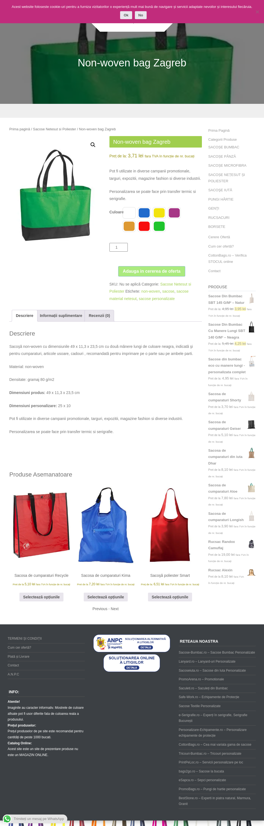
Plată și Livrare (18, 657)
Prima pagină (19, 129)
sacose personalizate (157, 298)
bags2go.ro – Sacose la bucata (201, 771)
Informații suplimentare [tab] (61, 315)
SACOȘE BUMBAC (223, 147)
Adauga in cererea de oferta (152, 271)
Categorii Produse (222, 139)
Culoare (116, 212)
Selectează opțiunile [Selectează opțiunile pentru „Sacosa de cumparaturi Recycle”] (41, 597)
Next (115, 609)
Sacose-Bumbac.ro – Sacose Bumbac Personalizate (217, 652)
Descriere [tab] (24, 315)
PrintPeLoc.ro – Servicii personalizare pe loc (211, 762)
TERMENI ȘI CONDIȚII (25, 638)
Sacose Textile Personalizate (200, 706)
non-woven (150, 291)
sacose (168, 291)
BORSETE (216, 227)
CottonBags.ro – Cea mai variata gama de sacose (215, 744)
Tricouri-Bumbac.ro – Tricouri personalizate (210, 754)
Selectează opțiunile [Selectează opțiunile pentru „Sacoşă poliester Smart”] (170, 597)
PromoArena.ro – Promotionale (201, 679)
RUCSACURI (218, 218)
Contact (214, 271)
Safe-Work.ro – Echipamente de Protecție (209, 697)
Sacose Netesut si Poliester (54, 129)
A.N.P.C (13, 674)
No (140, 15)
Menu (132, 111)
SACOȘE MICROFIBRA (227, 165)
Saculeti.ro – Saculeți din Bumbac (203, 688)
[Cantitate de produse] (118, 247)
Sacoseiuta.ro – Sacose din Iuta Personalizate (212, 670)
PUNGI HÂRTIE (220, 199)
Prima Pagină (219, 130)
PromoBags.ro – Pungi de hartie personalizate (212, 789)
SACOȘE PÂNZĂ (222, 156)
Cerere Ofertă (219, 237)
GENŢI (213, 208)
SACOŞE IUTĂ (220, 190)
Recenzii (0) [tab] (99, 315)
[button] (93, 145)
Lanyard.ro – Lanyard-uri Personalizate (207, 661)
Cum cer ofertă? (221, 246)
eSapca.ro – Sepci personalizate (202, 780)
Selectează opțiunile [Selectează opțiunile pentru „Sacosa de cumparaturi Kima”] (106, 597)
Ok (126, 15)
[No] (257, 11)
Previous (99, 609)
